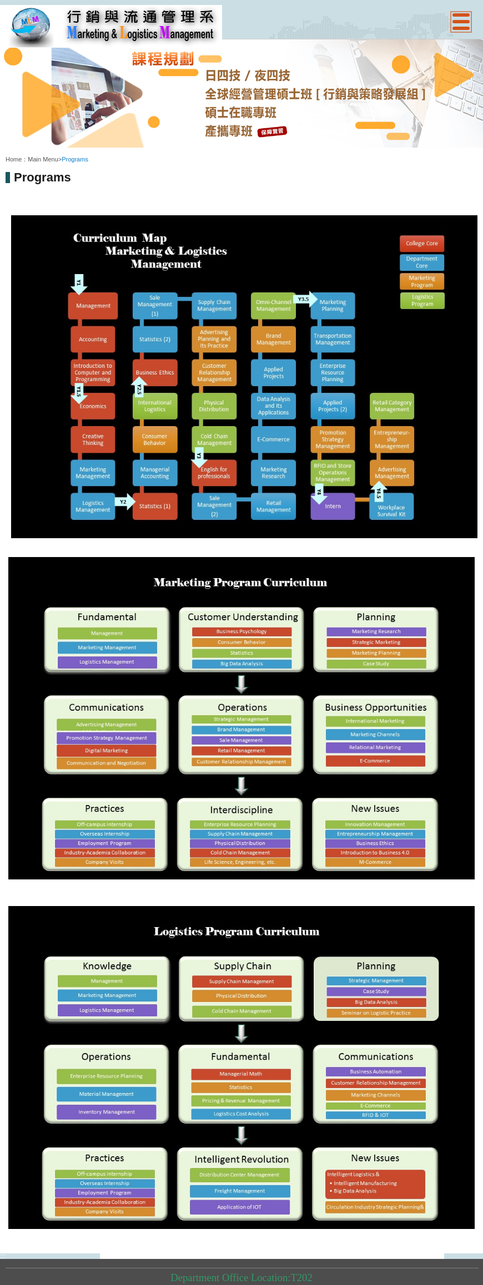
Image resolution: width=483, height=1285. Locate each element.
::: (8, 150)
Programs (75, 159)
